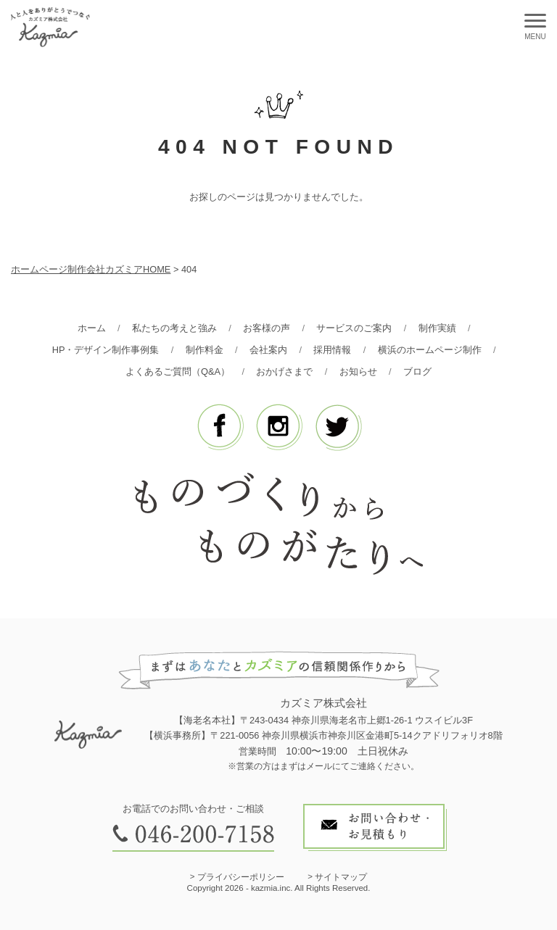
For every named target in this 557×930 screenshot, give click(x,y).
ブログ (417, 371)
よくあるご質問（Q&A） (177, 371)
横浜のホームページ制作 (430, 349)
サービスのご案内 (354, 328)
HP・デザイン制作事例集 (106, 349)
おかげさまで (284, 371)
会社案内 (268, 349)
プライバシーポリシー (240, 877)
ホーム (92, 328)
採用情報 (332, 349)
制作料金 (204, 349)
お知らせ (358, 371)
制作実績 (437, 328)
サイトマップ (341, 877)
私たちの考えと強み (174, 328)
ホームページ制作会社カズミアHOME (90, 269)
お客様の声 (266, 328)
